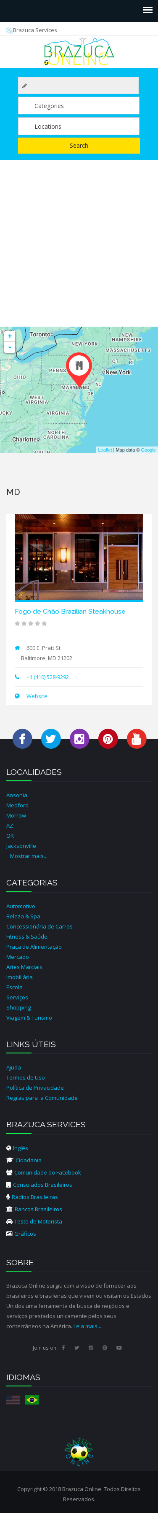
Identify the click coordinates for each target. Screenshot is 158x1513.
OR (10, 835)
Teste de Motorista (34, 1221)
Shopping (18, 1007)
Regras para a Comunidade (42, 1098)
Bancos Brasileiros (34, 1209)
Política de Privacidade (35, 1087)
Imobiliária (19, 977)
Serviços (17, 997)
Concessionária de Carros (39, 926)
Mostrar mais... (28, 856)
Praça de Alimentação (34, 946)
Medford (17, 805)
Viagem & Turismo (29, 1017)
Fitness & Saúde (26, 936)
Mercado (17, 957)
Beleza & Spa (23, 916)
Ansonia (16, 795)
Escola (14, 987)
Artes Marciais (24, 967)
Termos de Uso (25, 1077)
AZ (9, 825)
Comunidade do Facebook (43, 1172)
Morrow (16, 815)
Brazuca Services (31, 30)
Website (36, 696)
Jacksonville (21, 846)
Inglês (17, 1148)
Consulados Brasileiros (39, 1184)
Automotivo (20, 906)
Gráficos (21, 1233)
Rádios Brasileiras (32, 1197)
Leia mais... (87, 1326)
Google (148, 449)
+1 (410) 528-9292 (47, 677)
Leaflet (105, 449)
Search (79, 145)
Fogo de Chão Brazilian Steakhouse (70, 611)
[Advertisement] (79, 243)
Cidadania (24, 1160)
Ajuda (13, 1067)
